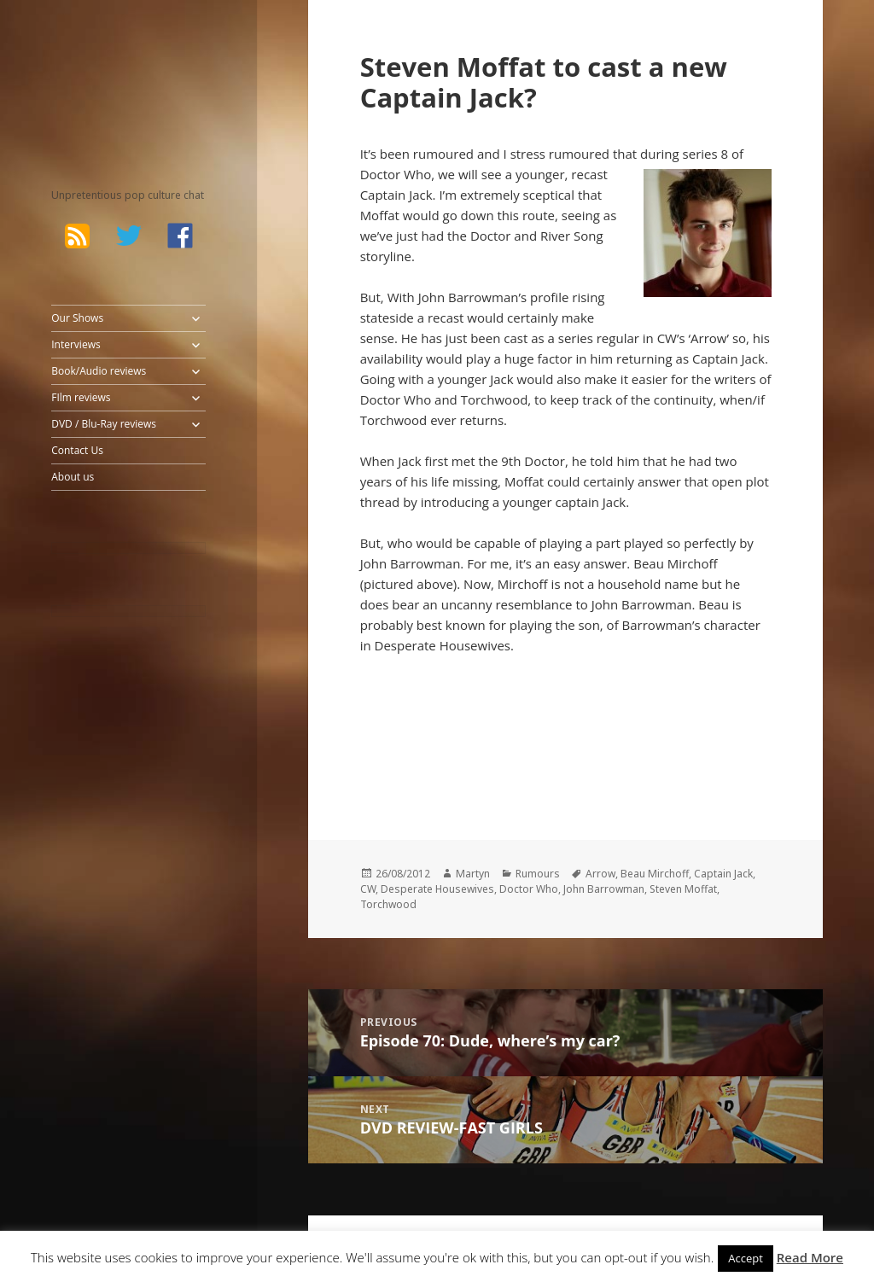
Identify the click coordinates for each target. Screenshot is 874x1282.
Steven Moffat (683, 889)
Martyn (473, 873)
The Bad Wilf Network (111, 76)
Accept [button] (745, 1258)
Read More (810, 1257)
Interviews (75, 344)
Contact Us (77, 450)
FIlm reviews (80, 397)
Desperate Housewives (437, 889)
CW (368, 889)
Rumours (538, 873)
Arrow (600, 873)
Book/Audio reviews (98, 371)
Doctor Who (528, 889)
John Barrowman (603, 889)
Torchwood (388, 904)
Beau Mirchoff (655, 873)
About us (72, 476)
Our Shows (77, 318)
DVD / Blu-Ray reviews (103, 424)
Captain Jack (723, 873)
